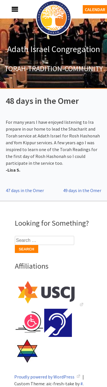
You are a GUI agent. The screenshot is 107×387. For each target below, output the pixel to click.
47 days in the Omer (25, 190)
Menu (8, 9)
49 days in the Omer (82, 190)
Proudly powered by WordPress (44, 377)
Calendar (95, 9)
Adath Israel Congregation (53, 49)
